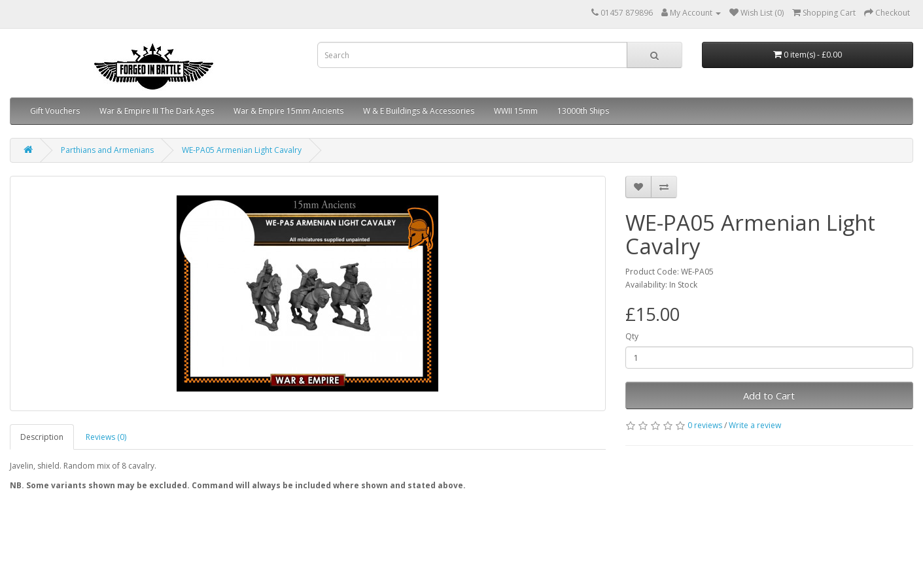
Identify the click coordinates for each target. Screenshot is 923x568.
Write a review (755, 425)
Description (41, 437)
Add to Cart (769, 395)
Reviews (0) (106, 437)
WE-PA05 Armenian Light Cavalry (242, 150)
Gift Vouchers (55, 110)
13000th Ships (583, 110)
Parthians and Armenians (107, 150)
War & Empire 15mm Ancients (288, 110)
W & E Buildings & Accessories (418, 110)
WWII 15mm (516, 110)
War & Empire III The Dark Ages (156, 110)
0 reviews (705, 425)
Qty (631, 336)
